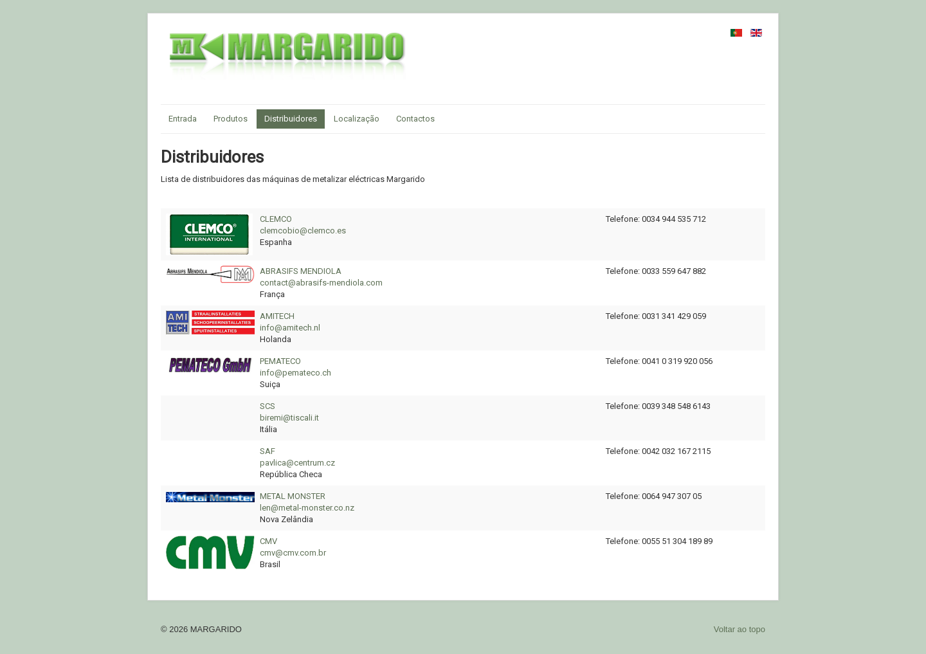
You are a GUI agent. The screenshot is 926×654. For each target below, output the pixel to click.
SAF (267, 451)
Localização (356, 118)
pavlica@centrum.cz (297, 463)
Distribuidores (290, 118)
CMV (268, 541)
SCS (267, 406)
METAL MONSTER (292, 496)
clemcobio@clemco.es (303, 230)
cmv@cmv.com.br (293, 553)
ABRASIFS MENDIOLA (300, 271)
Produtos (230, 118)
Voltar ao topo (739, 629)
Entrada (182, 118)
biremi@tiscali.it (289, 417)
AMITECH (277, 316)
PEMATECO (280, 361)
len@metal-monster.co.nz (307, 508)
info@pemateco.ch (295, 372)
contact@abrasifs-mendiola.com (321, 282)
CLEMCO (276, 219)
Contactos (415, 118)
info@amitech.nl (290, 327)
